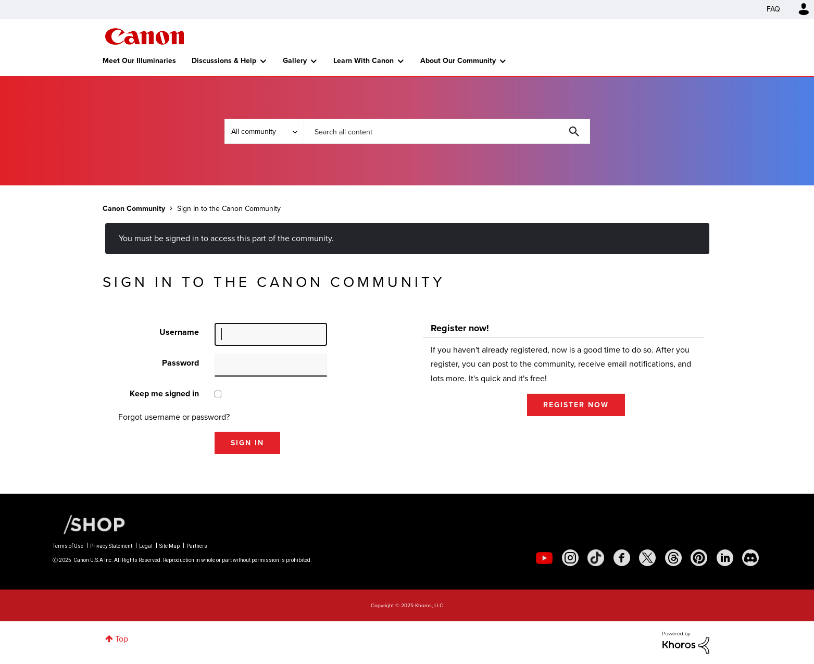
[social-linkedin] (725, 557)
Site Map (169, 546)
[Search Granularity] (264, 131)
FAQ (773, 9)
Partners (196, 546)
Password (180, 363)
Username (179, 332)
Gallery (295, 60)
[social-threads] (673, 557)
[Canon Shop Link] (89, 524)
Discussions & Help (224, 60)
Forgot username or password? (174, 417)
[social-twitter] (647, 557)
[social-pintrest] (699, 557)
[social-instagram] (570, 557)
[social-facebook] (621, 557)
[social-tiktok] (595, 557)
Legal (146, 546)
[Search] (447, 131)
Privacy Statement (111, 546)
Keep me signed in (164, 393)
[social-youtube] (544, 557)
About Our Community (458, 60)
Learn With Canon (363, 60)
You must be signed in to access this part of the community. (226, 238)
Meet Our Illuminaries (139, 60)
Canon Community (144, 36)
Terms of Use (68, 546)
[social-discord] (750, 557)
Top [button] (121, 639)
